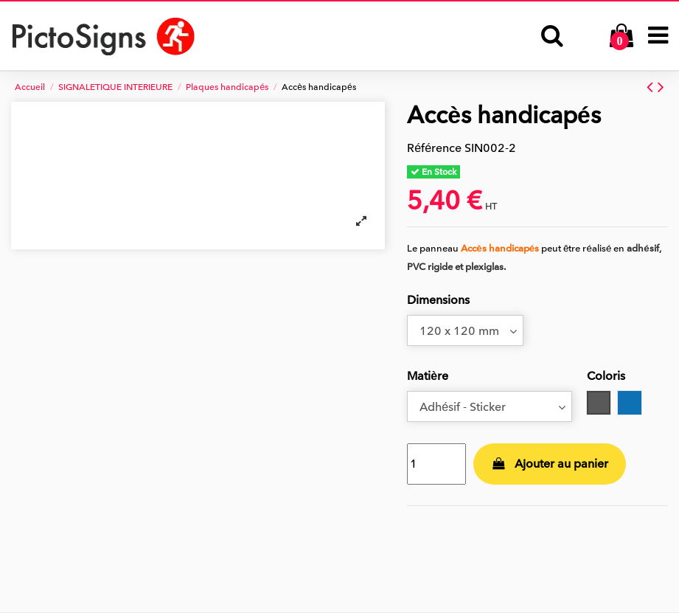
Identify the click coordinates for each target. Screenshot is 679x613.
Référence (434, 148)
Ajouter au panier (550, 464)
